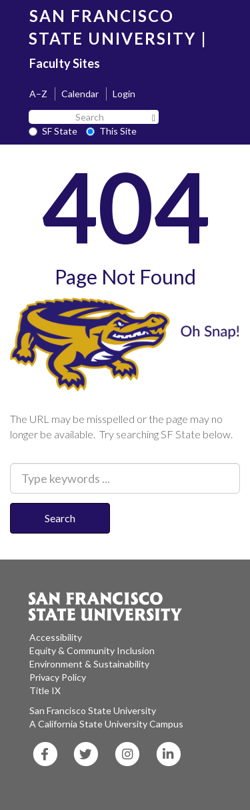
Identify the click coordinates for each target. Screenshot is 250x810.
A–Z (38, 93)
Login (124, 93)
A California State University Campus (106, 723)
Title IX (45, 690)
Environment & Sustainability (89, 663)
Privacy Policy (57, 677)
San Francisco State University (92, 710)
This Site (111, 131)
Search (60, 518)
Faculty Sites (64, 63)
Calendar (80, 93)
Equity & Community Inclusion (92, 650)
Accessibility (55, 637)
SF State (53, 131)
